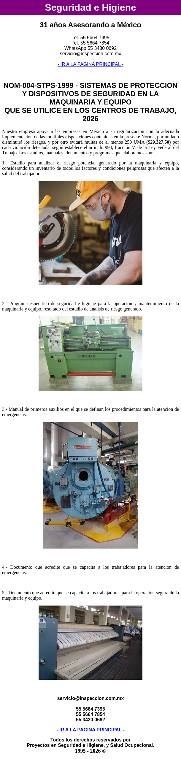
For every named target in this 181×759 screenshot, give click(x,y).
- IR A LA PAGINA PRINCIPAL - (90, 64)
